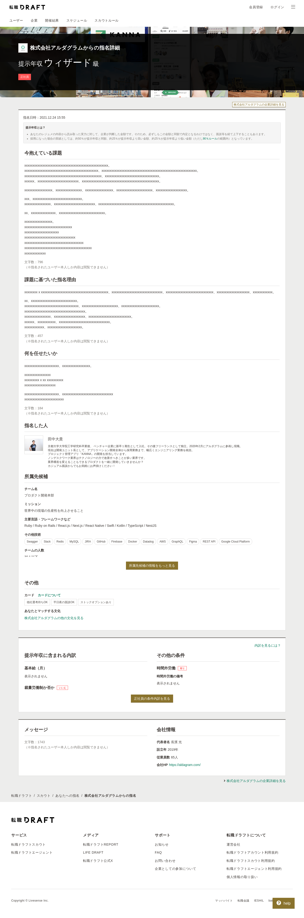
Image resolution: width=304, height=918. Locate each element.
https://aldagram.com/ (185, 765)
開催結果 (52, 20)
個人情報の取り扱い (242, 877)
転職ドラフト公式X (98, 861)
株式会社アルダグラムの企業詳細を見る (259, 104)
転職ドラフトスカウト (28, 844)
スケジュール (76, 20)
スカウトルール (107, 20)
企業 (34, 20)
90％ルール (210, 138)
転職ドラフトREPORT (100, 844)
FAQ (158, 852)
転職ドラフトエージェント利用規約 (254, 869)
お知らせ (162, 844)
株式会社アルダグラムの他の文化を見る (54, 618)
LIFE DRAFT (93, 852)
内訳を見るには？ (268, 645)
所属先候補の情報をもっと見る (152, 565)
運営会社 (233, 844)
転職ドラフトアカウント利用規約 (252, 852)
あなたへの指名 (67, 795)
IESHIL (259, 900)
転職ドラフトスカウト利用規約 (251, 861)
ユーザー (16, 20)
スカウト (44, 795)
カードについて (49, 595)
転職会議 (243, 900)
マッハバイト (224, 900)
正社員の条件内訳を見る (152, 698)
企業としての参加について (175, 869)
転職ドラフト (21, 795)
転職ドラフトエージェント (32, 852)
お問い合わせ (165, 861)
